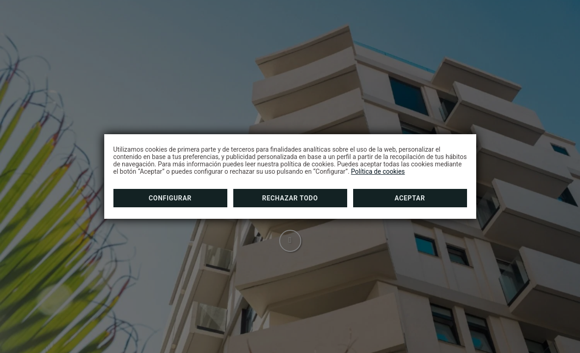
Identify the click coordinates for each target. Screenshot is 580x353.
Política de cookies (378, 171)
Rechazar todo (290, 198)
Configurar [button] (170, 198)
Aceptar (409, 198)
